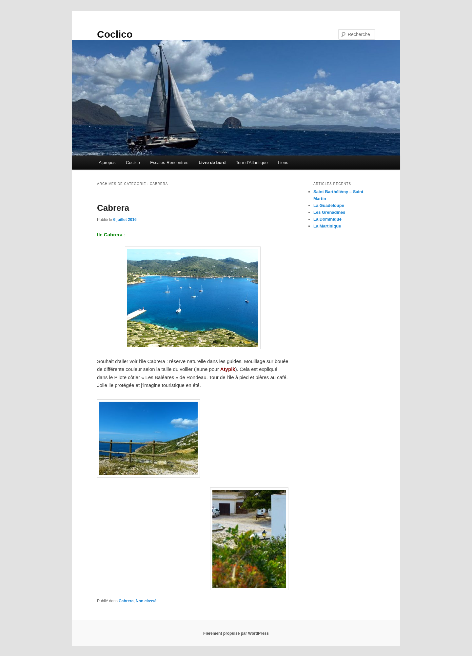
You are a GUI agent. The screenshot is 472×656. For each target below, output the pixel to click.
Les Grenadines (329, 212)
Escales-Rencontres (169, 162)
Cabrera (113, 208)
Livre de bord (212, 162)
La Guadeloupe (328, 205)
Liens (283, 162)
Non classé (146, 601)
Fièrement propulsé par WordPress (236, 633)
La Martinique (327, 226)
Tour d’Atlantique (252, 162)
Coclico (114, 34)
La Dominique (327, 219)
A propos (107, 162)
